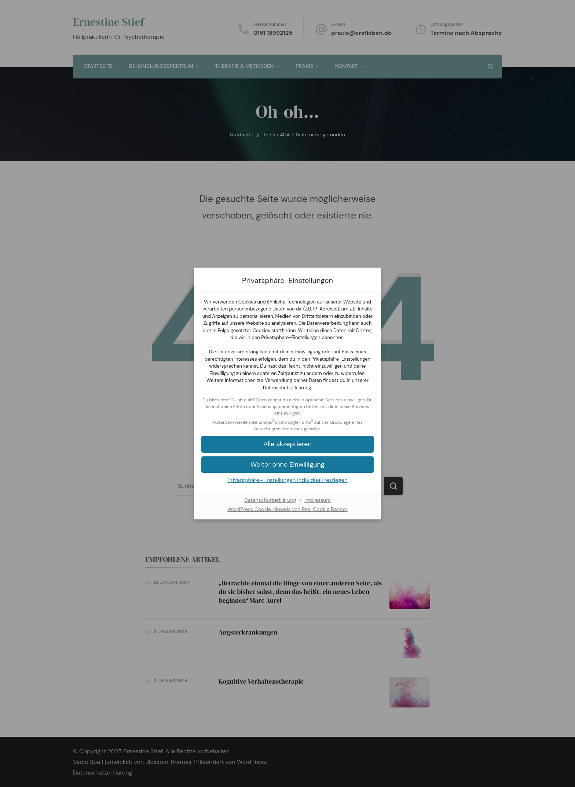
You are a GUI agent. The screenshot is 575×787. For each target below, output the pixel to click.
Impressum (317, 500)
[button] (287, 444)
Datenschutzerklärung (287, 388)
